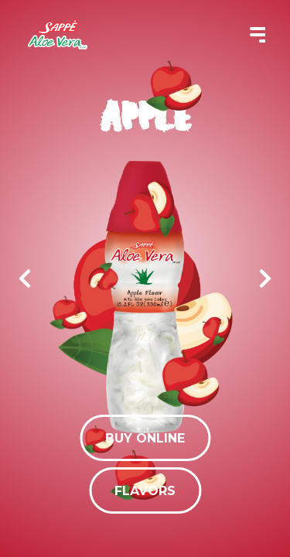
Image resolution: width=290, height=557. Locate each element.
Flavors (145, 491)
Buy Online (145, 438)
